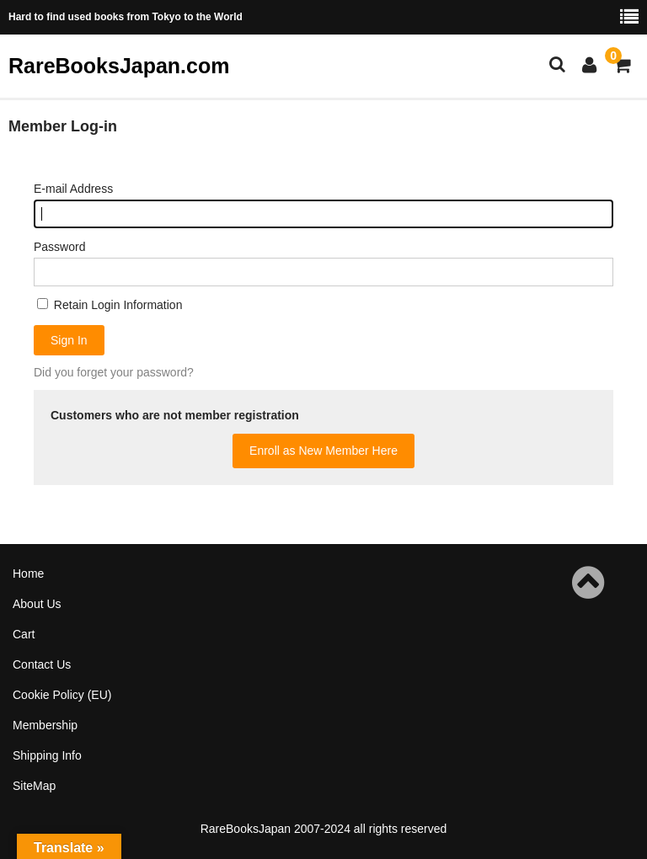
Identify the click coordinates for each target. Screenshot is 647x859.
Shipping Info (47, 755)
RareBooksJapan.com (118, 65)
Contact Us (42, 664)
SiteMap (34, 785)
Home (28, 573)
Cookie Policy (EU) (62, 695)
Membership (45, 725)
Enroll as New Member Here (323, 450)
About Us (37, 604)
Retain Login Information (109, 305)
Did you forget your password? (114, 372)
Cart (24, 634)
